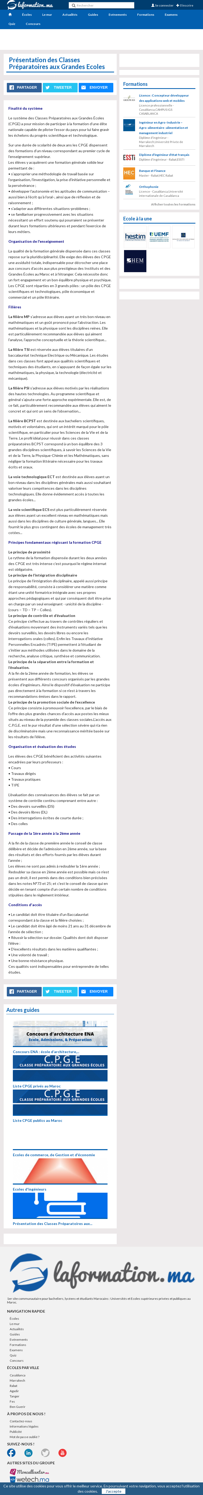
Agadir (14, 1391)
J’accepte (113, 1491)
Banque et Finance (152, 171)
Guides (93, 15)
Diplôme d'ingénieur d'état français (164, 155)
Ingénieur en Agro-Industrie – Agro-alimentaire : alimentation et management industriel (163, 127)
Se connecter (162, 5)
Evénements (118, 15)
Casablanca (17, 1375)
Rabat (13, 1386)
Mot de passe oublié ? (24, 1437)
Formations (145, 15)
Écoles (27, 15)
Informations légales (24, 1426)
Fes (12, 1401)
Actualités (69, 15)
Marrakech (17, 1380)
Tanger (14, 1396)
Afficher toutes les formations (173, 204)
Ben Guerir (17, 1407)
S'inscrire (184, 5)
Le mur (47, 15)
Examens (171, 15)
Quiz (11, 24)
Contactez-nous (21, 1421)
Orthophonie (148, 187)
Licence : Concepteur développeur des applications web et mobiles (164, 98)
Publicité (16, 1432)
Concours (33, 24)
